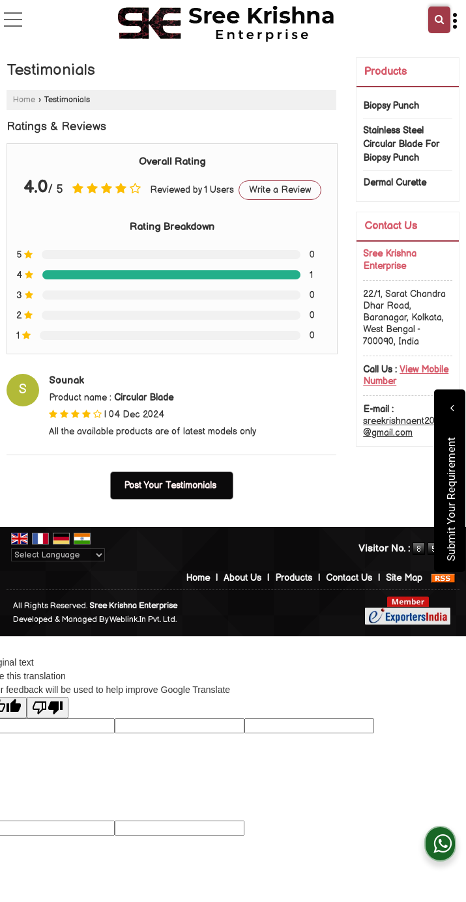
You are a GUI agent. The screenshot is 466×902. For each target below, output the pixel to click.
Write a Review (280, 189)
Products (385, 72)
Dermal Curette (394, 182)
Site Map (404, 578)
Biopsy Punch (391, 105)
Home (24, 100)
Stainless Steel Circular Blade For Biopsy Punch (401, 144)
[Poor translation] (47, 707)
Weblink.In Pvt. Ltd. (143, 620)
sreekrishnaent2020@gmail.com (404, 427)
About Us (242, 578)
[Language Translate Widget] (58, 554)
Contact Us (349, 578)
